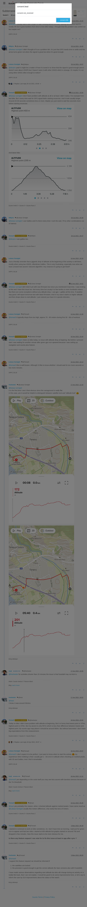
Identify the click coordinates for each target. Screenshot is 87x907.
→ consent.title (63, 20)
